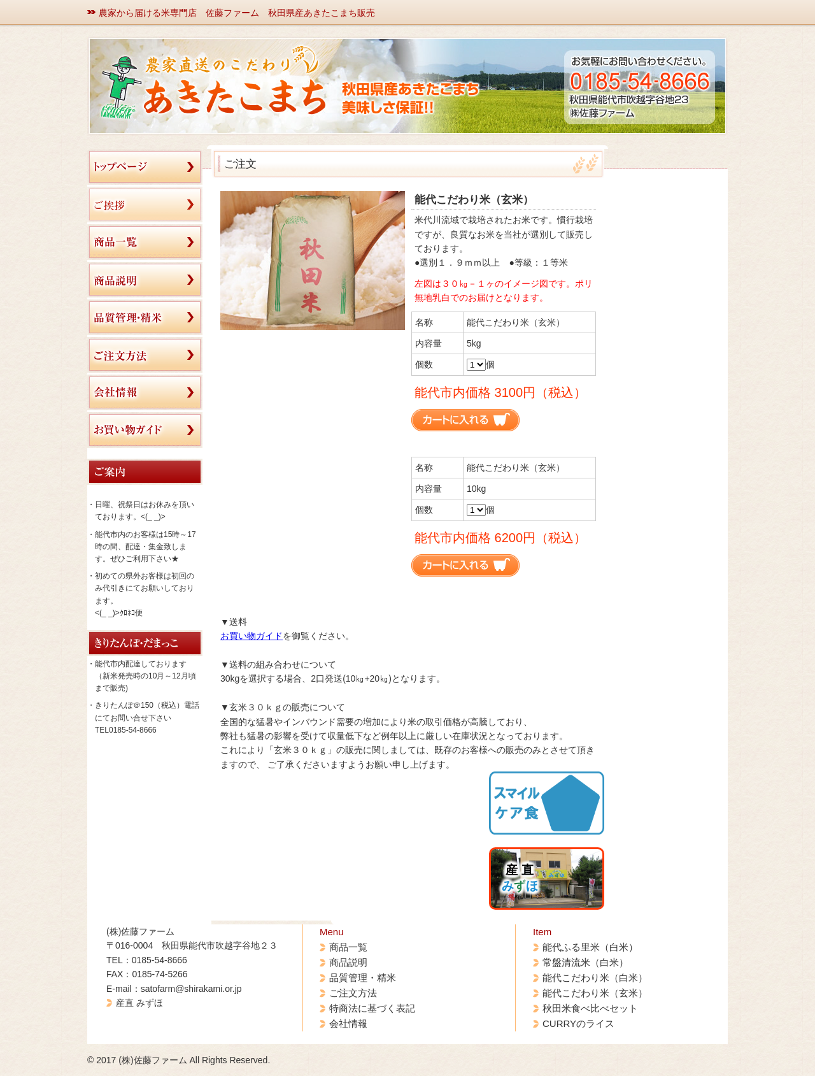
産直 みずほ (139, 1003)
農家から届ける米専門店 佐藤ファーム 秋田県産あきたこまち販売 (237, 13)
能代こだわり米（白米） (595, 977)
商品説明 (348, 962)
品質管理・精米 (362, 977)
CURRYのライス (578, 1023)
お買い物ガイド (251, 636)
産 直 (520, 878)
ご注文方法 (353, 992)
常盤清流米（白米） (585, 962)
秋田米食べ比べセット (590, 1008)
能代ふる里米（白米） (590, 947)
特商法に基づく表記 (372, 1008)
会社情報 (348, 1023)
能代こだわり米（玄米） (595, 992)
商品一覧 (348, 947)
